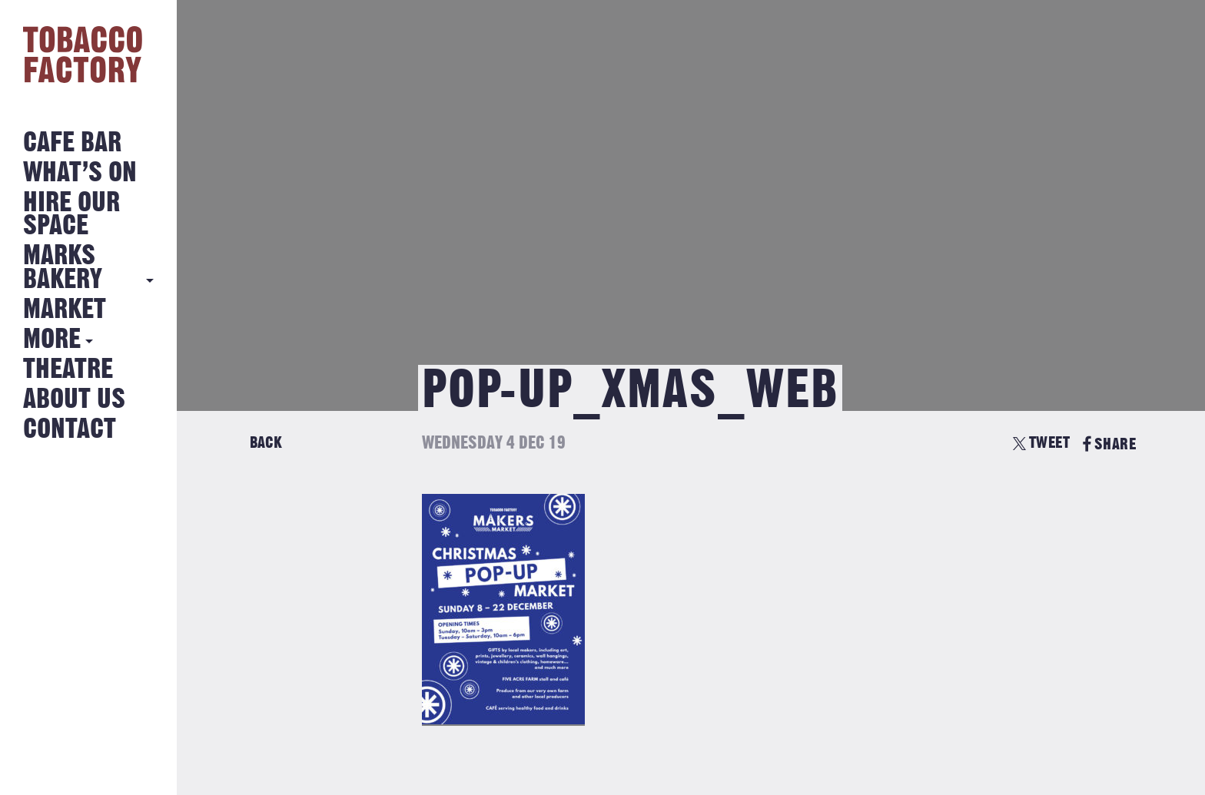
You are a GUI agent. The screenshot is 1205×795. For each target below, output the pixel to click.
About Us (74, 400)
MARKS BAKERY (62, 267)
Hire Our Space (71, 214)
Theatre (68, 370)
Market (64, 310)
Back (266, 443)
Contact (69, 430)
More (52, 340)
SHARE (1109, 444)
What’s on (80, 173)
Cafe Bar (72, 143)
